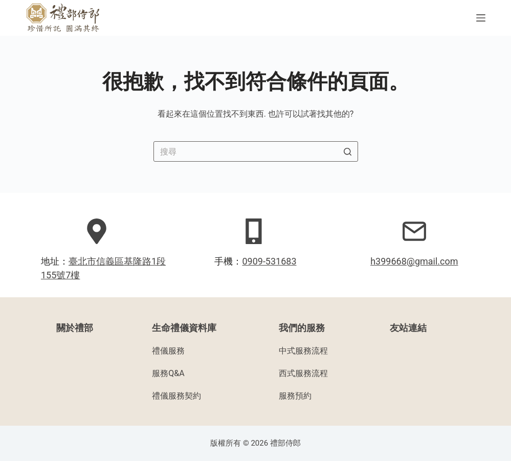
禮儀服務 (168, 351)
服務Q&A (168, 373)
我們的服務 (302, 327)
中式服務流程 (303, 351)
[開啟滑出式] (480, 18)
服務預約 (295, 396)
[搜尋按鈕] (348, 151)
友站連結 (408, 327)
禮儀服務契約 (176, 396)
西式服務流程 (303, 373)
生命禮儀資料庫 (184, 327)
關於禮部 (74, 327)
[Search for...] (255, 151)
